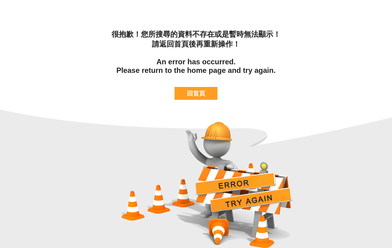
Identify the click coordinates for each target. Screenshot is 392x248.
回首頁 (196, 93)
